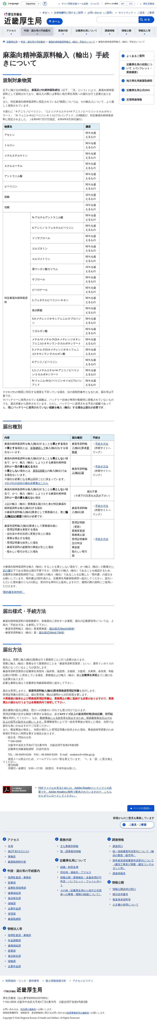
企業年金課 (14, 906)
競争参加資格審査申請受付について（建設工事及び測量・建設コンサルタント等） (133, 863)
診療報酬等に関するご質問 (68, 12)
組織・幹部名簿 (69, 865)
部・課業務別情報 (70, 850)
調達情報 (118, 839)
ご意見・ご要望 (145, 12)
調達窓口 (118, 845)
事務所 (12, 855)
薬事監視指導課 (17, 885)
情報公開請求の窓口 (124, 887)
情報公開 (118, 881)
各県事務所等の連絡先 (78, 1010)
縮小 (123, 4)
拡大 (131, 4)
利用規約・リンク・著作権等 (22, 978)
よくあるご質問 (135, 55)
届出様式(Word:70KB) (51, 632)
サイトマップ (125, 12)
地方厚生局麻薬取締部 (139, 80)
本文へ (46, 12)
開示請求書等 (120, 892)
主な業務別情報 (69, 845)
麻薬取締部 (14, 917)
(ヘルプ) (95, 3)
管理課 (12, 911)
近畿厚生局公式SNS (138, 90)
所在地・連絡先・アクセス (75, 870)
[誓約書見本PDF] (12, 592)
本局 (10, 845)
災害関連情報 (134, 99)
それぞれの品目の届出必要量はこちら (26, 483)
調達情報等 (119, 872)
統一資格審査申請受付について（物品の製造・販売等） (133, 852)
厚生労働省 (148, 3)
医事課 (12, 880)
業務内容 (66, 839)
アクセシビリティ (83, 978)
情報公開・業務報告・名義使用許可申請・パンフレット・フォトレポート (81, 879)
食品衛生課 (14, 896)
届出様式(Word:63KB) (61, 628)
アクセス (14, 839)
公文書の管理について (125, 902)
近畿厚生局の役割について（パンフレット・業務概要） (139, 68)
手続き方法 (101, 443)
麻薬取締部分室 (17, 860)
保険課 (12, 901)
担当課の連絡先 (28, 1006)
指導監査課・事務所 (19, 875)
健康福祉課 (14, 891)
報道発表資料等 (122, 897)
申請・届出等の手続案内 (24, 869)
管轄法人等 (15, 926)
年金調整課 (14, 937)
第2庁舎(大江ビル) (18, 850)
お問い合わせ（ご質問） (101, 12)
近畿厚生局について (73, 859)
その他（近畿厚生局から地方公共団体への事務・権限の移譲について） (81, 890)
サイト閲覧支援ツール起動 (75, 3)
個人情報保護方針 (56, 978)
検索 (147, 19)
